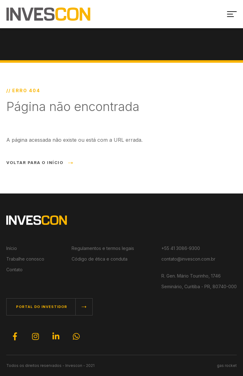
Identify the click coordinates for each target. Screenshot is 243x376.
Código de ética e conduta (99, 259)
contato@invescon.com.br (188, 259)
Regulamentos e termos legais (103, 248)
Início (11, 248)
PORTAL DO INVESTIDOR (41, 307)
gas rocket (227, 365)
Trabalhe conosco (25, 259)
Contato (14, 269)
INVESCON (48, 14)
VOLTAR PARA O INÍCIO (39, 162)
